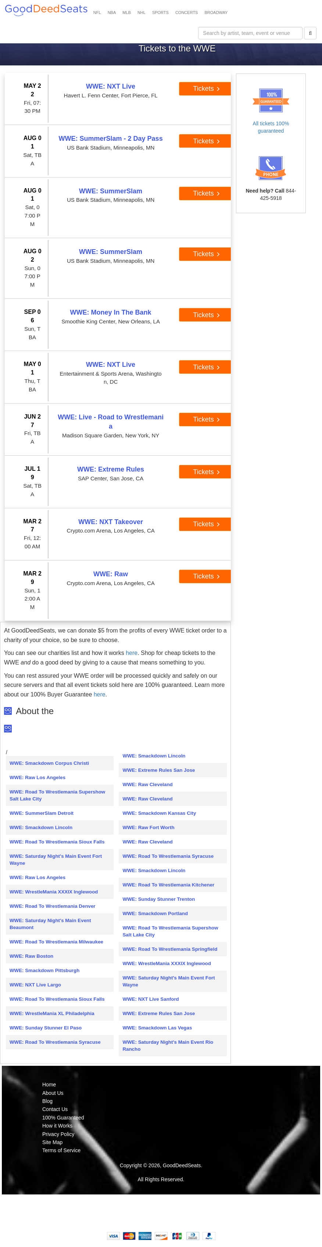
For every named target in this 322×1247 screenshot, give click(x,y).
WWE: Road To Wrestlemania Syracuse (55, 1042)
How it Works (57, 1126)
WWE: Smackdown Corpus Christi (49, 763)
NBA (112, 12)
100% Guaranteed (63, 1118)
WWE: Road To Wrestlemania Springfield (169, 949)
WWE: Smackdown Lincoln (41, 827)
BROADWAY (216, 12)
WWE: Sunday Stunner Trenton (158, 899)
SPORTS (160, 12)
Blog (47, 1101)
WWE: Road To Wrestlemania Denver (53, 906)
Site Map (52, 1142)
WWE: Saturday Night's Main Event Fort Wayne (56, 859)
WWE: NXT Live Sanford (150, 999)
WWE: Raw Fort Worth (148, 827)
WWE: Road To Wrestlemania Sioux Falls (57, 842)
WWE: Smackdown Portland (155, 913)
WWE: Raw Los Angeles (37, 777)
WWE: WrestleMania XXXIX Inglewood (54, 892)
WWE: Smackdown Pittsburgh (44, 970)
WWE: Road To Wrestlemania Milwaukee (56, 942)
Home (49, 1084)
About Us (53, 1093)
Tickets (206, 88)
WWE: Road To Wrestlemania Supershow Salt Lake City (57, 795)
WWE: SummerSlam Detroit (42, 813)
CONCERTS (186, 12)
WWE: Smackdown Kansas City (159, 813)
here (131, 653)
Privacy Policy (58, 1134)
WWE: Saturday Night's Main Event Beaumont (50, 924)
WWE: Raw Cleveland (147, 784)
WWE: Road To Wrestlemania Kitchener (168, 885)
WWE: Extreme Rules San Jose (158, 770)
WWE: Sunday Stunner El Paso (46, 1028)
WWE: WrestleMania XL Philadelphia (52, 1013)
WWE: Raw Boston (31, 956)
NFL (97, 12)
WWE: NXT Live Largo (35, 985)
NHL (141, 12)
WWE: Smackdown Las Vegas (157, 1028)
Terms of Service (61, 1150)
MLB (126, 12)
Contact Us (55, 1109)
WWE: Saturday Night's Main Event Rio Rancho (167, 1045)
